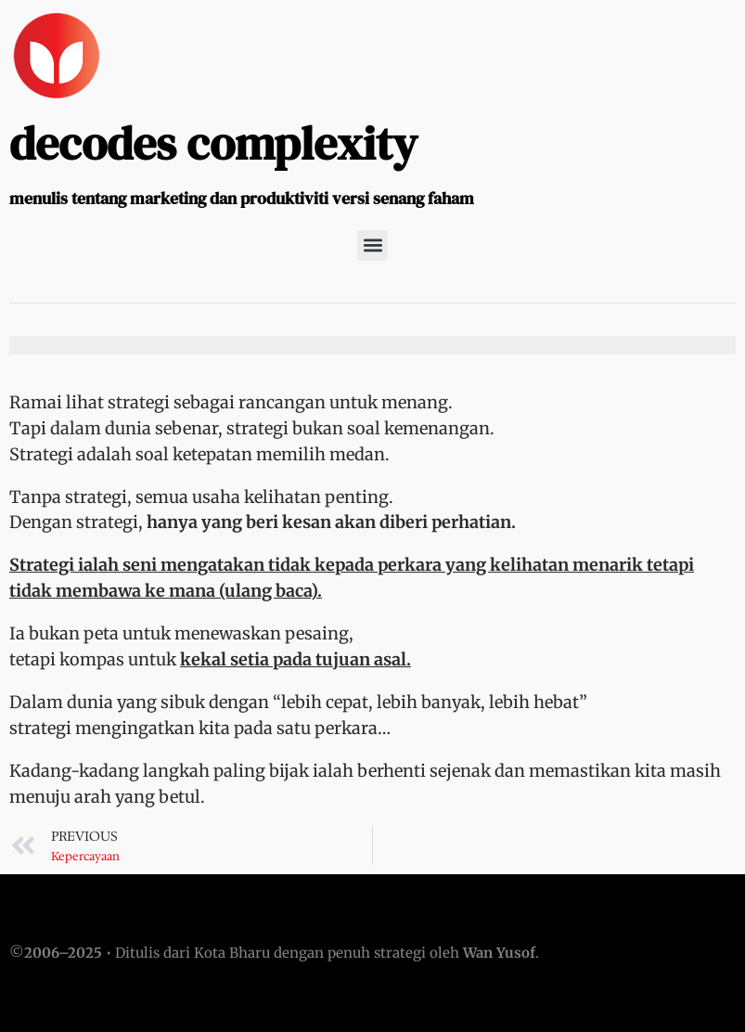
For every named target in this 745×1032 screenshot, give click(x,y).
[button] (372, 245)
